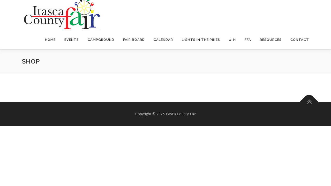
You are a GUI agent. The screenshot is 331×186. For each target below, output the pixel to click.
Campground (101, 40)
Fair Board (134, 40)
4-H (232, 40)
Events (71, 40)
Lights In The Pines (201, 40)
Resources (271, 40)
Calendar (163, 40)
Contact (299, 40)
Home (50, 40)
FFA (248, 40)
